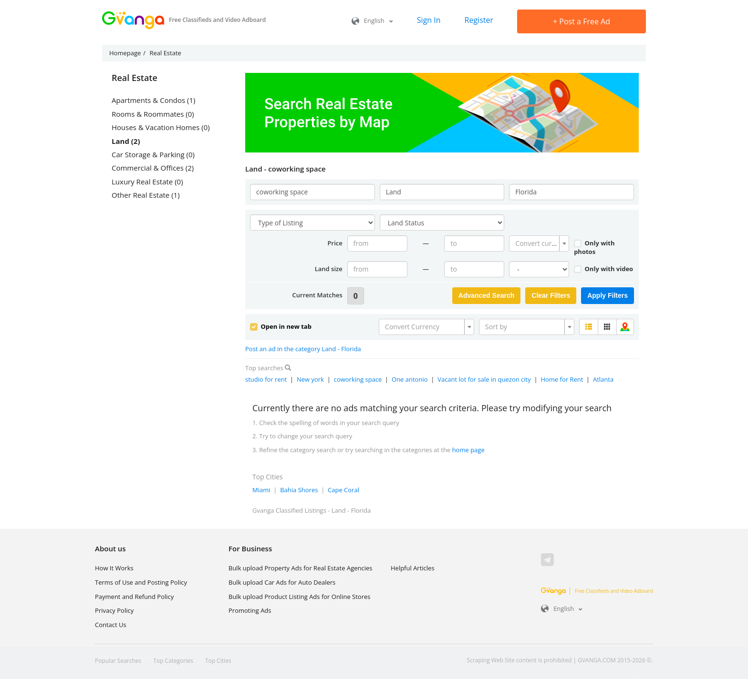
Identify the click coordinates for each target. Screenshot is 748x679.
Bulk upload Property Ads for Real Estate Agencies (300, 568)
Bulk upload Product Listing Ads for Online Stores (299, 596)
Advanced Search (486, 295)
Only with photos (594, 247)
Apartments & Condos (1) (154, 100)
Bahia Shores (299, 490)
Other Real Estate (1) (146, 195)
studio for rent (266, 379)
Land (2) (126, 141)
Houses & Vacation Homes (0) (161, 127)
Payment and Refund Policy (134, 596)
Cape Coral (343, 490)
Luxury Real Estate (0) (147, 181)
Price (335, 243)
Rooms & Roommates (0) (153, 114)
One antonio (410, 379)
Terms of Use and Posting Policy (141, 582)
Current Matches (317, 295)
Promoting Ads (250, 610)
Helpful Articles (413, 568)
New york (310, 379)
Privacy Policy (114, 610)
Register (479, 20)
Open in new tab (281, 326)
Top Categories (173, 661)
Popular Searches (118, 661)
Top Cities (218, 661)
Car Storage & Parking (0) (153, 154)
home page (468, 450)
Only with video (603, 268)
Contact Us (110, 624)
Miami (261, 490)
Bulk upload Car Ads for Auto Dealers (282, 582)
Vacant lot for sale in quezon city (484, 379)
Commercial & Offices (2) (153, 167)
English (372, 20)
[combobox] (539, 243)
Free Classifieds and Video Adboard (597, 591)
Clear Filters (550, 295)
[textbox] (536, 243)
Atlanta (603, 379)
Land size (329, 268)
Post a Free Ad (581, 21)
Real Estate (134, 78)
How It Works (114, 568)
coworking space (358, 379)
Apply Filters (607, 295)
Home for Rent (561, 379)
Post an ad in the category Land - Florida (303, 349)
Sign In (429, 20)
